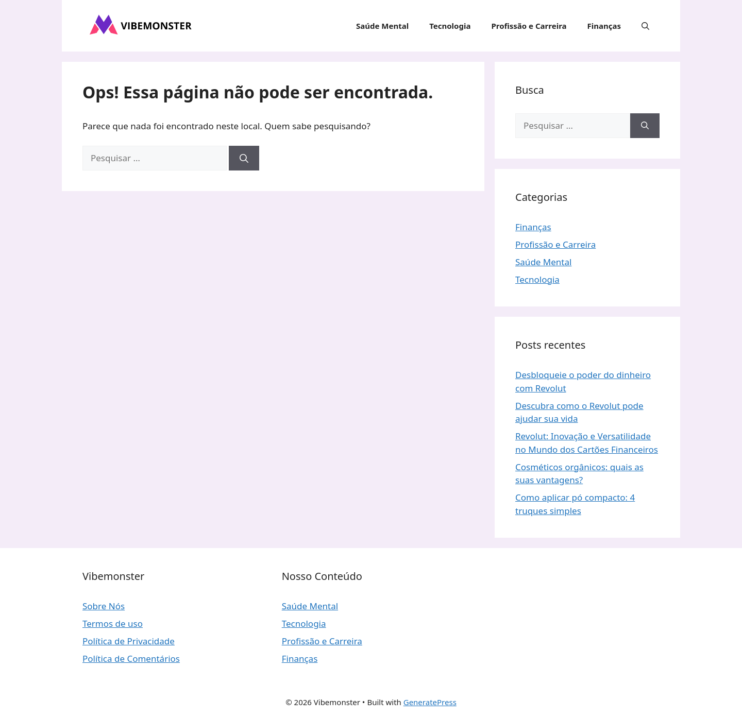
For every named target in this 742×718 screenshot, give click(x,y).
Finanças (604, 26)
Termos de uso (112, 623)
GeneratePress (430, 702)
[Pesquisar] (244, 158)
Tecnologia (449, 26)
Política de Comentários (131, 658)
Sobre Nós (103, 606)
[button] (645, 25)
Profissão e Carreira (528, 26)
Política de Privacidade (128, 641)
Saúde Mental (382, 26)
